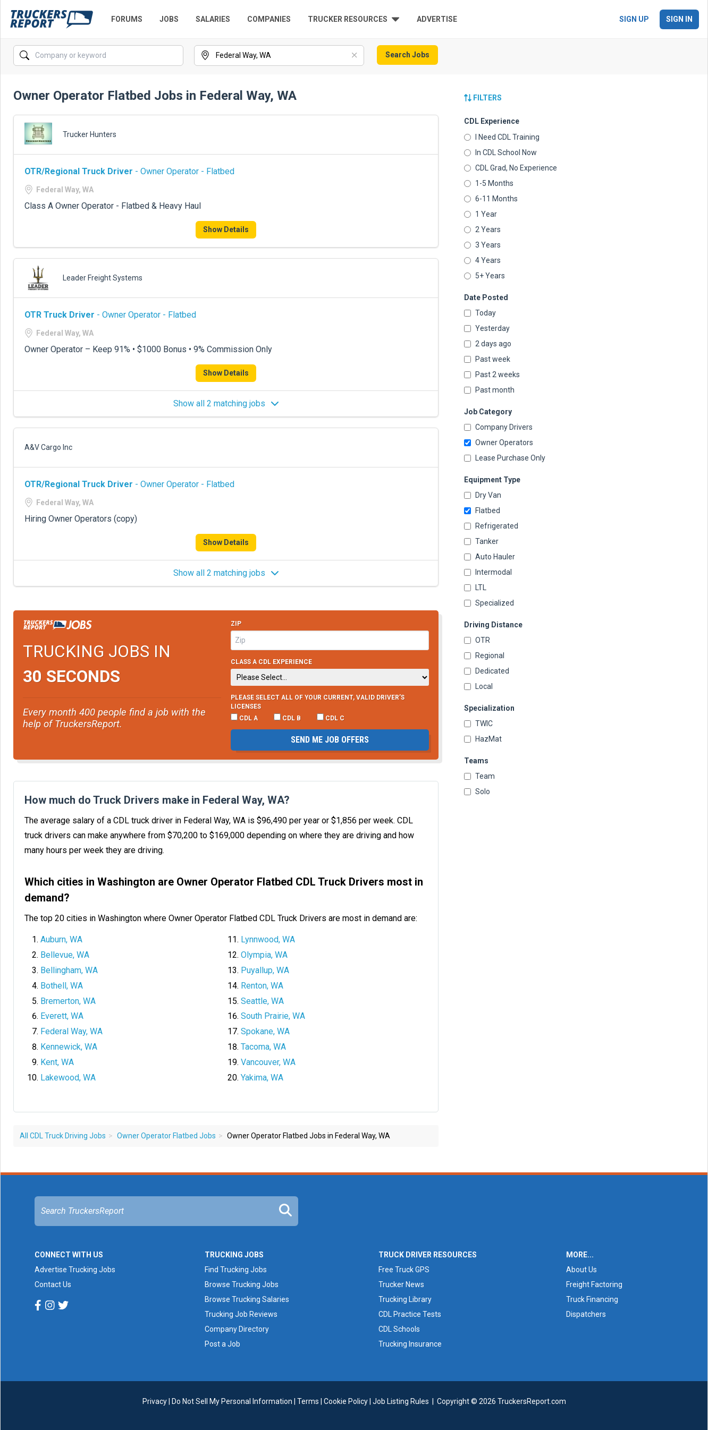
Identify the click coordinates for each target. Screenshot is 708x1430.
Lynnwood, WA (268, 939)
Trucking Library (405, 1299)
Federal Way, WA (71, 1031)
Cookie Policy (346, 1401)
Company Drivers (498, 427)
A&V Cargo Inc (48, 447)
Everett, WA (61, 1016)
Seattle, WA (262, 1001)
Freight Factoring (594, 1284)
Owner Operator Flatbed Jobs (166, 1135)
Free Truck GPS (403, 1269)
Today (480, 313)
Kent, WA (57, 1062)
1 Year (480, 214)
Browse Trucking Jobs (242, 1284)
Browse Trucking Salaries (247, 1299)
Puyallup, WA (265, 970)
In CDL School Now (500, 152)
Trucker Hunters (89, 134)
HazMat (483, 739)
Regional (484, 655)
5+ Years (484, 275)
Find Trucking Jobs (236, 1269)
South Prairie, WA (273, 1016)
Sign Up (634, 19)
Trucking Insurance (410, 1344)
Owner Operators (498, 442)
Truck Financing (592, 1299)
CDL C (330, 717)
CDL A (244, 717)
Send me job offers (330, 740)
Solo (477, 791)
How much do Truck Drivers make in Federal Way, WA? (157, 800)
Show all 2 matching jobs (226, 403)
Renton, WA (262, 986)
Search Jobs (407, 54)
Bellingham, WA (69, 970)
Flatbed (482, 510)
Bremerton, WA (68, 1001)
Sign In (679, 19)
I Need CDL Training (502, 137)
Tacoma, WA (263, 1047)
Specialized (489, 603)
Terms (308, 1401)
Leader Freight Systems (102, 278)
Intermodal (488, 572)
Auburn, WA (61, 939)
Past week (487, 359)
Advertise (437, 19)
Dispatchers (586, 1314)
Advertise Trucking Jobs (75, 1269)
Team (479, 776)
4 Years (482, 260)
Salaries (213, 19)
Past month (489, 390)
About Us (581, 1269)
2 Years (482, 229)
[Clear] (355, 56)
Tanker (481, 541)
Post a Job (222, 1344)
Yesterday (487, 328)
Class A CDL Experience (271, 662)
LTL (475, 587)
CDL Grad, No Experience (510, 168)
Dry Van (482, 495)
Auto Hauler (489, 556)
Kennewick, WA (68, 1047)
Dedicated (486, 671)
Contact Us (53, 1284)
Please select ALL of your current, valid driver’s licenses (317, 702)
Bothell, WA (61, 986)
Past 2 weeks (492, 374)
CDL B (287, 717)
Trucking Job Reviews (241, 1314)
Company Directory (237, 1329)
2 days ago (487, 343)
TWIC (478, 723)
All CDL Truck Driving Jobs (63, 1135)
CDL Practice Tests (409, 1314)
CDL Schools (399, 1329)
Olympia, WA (264, 955)
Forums (126, 19)
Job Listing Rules (401, 1401)
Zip (236, 623)
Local (478, 686)
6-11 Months (491, 198)
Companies (269, 19)
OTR (477, 640)
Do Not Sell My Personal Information (232, 1401)
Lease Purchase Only (504, 458)
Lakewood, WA (68, 1077)
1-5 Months (488, 183)
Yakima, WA (262, 1077)
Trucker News (401, 1284)
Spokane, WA (265, 1031)
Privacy (154, 1401)
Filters (483, 97)
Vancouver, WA (268, 1062)
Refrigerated (491, 526)
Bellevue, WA (64, 955)
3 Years (482, 245)
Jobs (169, 19)
